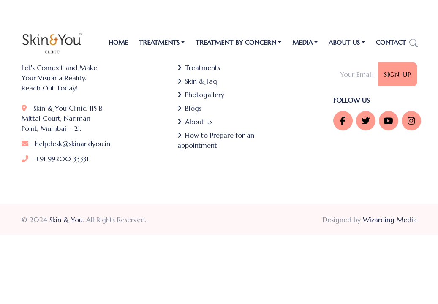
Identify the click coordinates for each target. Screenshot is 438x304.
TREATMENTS (159, 42)
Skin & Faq (197, 81)
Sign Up (397, 74)
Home (118, 42)
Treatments (198, 67)
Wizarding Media (390, 219)
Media (302, 42)
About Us (344, 42)
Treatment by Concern (236, 42)
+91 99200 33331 (55, 159)
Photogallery (200, 94)
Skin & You (66, 219)
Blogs (189, 108)
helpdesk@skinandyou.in (66, 143)
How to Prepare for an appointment (215, 140)
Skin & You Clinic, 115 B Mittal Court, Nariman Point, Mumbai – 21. (62, 118)
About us (194, 121)
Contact (391, 42)
